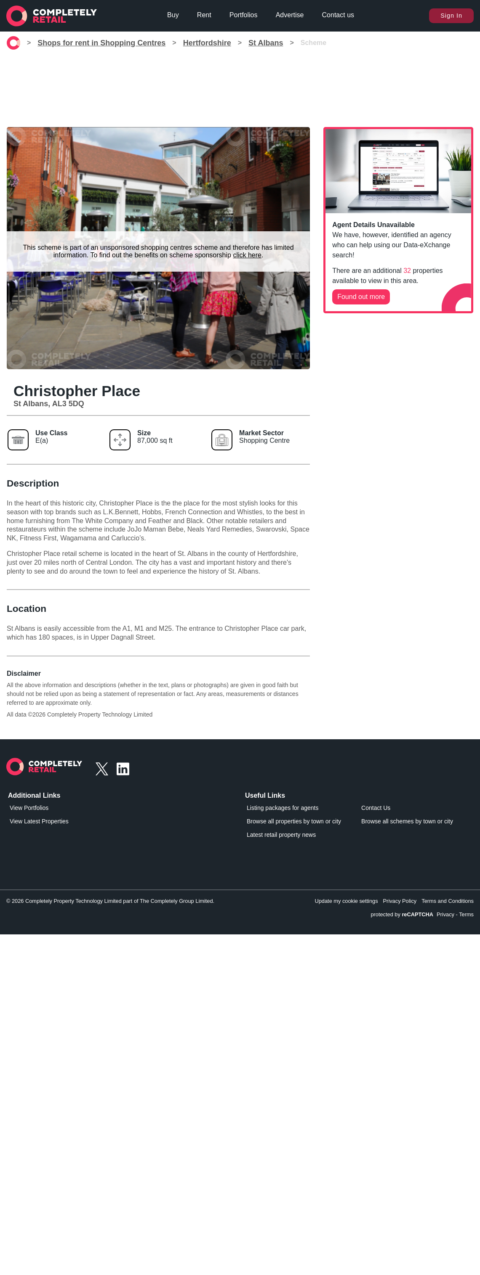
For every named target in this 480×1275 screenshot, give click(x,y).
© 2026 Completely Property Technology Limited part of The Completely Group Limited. (110, 901)
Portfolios (243, 15)
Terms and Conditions (447, 901)
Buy (173, 15)
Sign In (451, 15)
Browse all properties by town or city (294, 821)
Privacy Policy (400, 901)
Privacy (445, 914)
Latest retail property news (281, 834)
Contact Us (375, 807)
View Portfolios (29, 807)
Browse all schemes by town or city (407, 821)
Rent (204, 15)
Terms (466, 914)
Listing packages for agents (282, 807)
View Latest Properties (39, 821)
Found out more (361, 296)
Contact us (338, 15)
